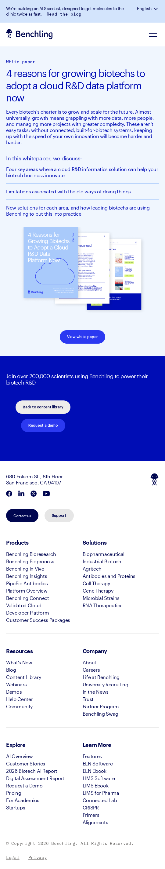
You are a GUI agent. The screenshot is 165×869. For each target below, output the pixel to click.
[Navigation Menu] (153, 34)
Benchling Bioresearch (31, 554)
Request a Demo (24, 785)
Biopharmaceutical (104, 554)
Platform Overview (27, 590)
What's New (19, 662)
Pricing (13, 793)
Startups (15, 807)
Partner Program (101, 706)
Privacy (37, 857)
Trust (88, 699)
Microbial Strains (101, 598)
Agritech (92, 568)
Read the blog (64, 14)
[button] (156, 8)
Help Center (19, 699)
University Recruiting (105, 684)
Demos (14, 692)
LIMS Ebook (96, 785)
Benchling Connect (27, 598)
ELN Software (98, 763)
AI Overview (19, 756)
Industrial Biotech (102, 561)
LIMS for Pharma (101, 793)
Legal (13, 857)
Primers (91, 815)
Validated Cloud (23, 605)
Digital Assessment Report (35, 778)
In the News (96, 692)
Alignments (95, 822)
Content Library (23, 677)
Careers (91, 670)
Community (19, 706)
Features (92, 756)
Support (59, 515)
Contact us (22, 515)
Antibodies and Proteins (109, 576)
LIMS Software (99, 778)
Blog (11, 670)
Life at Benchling (101, 677)
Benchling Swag (101, 714)
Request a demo (43, 425)
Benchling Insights (26, 576)
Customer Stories (25, 763)
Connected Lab (100, 800)
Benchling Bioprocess (30, 561)
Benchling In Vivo (25, 568)
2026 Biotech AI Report (31, 771)
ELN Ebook (94, 771)
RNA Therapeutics (103, 605)
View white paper (82, 337)
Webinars (16, 684)
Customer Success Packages (38, 620)
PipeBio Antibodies (27, 583)
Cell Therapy (96, 583)
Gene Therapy (98, 590)
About (89, 662)
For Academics (22, 800)
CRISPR (91, 807)
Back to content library (43, 407)
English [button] (144, 8)
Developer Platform (27, 612)
